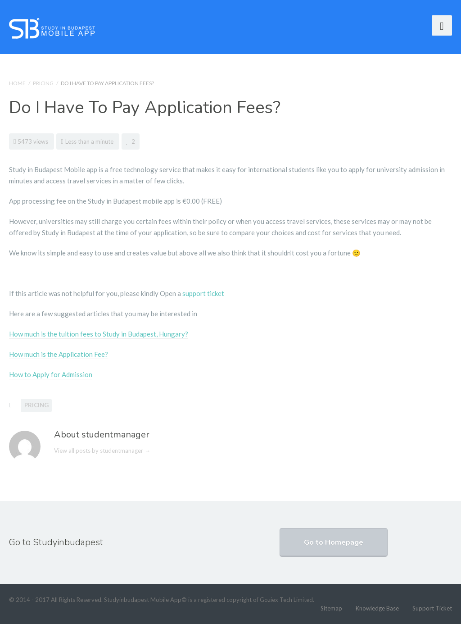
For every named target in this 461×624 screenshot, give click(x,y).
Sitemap (331, 608)
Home (17, 83)
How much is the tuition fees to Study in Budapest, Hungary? (98, 334)
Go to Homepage (333, 542)
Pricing (43, 83)
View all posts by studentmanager (102, 450)
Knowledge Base (377, 608)
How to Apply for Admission (50, 374)
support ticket (203, 293)
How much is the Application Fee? (58, 354)
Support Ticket (432, 608)
